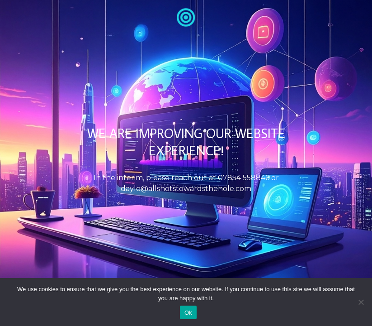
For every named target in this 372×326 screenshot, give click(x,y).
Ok (188, 312)
